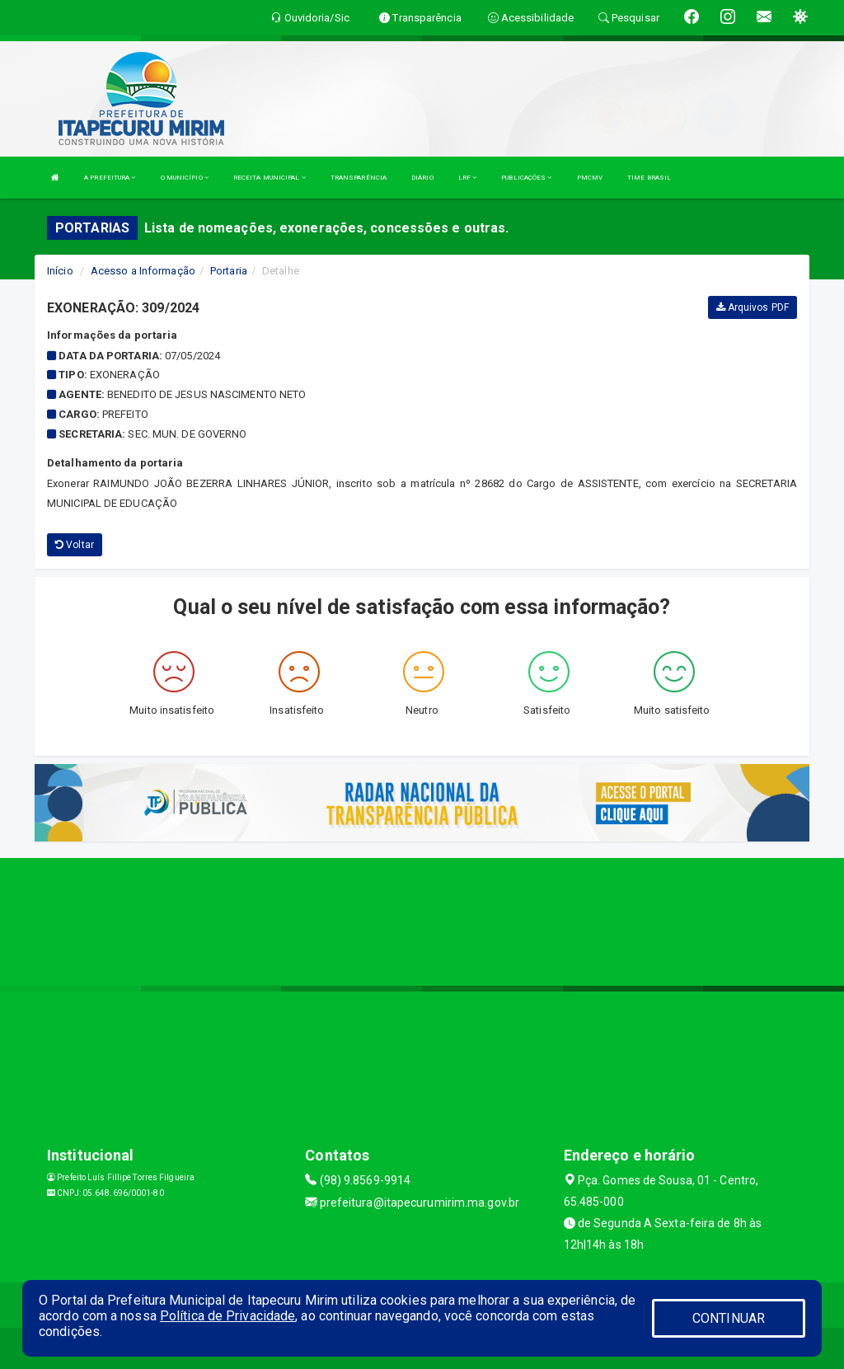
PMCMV (590, 177)
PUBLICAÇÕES (526, 177)
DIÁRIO (422, 177)
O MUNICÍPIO (185, 177)
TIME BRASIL (649, 177)
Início (60, 271)
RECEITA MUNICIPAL (269, 177)
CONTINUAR (728, 1318)
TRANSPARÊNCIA (359, 177)
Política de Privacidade (227, 1316)
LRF (467, 177)
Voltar (74, 545)
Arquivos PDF (752, 307)
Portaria (228, 271)
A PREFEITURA (109, 177)
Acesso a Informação (143, 271)
